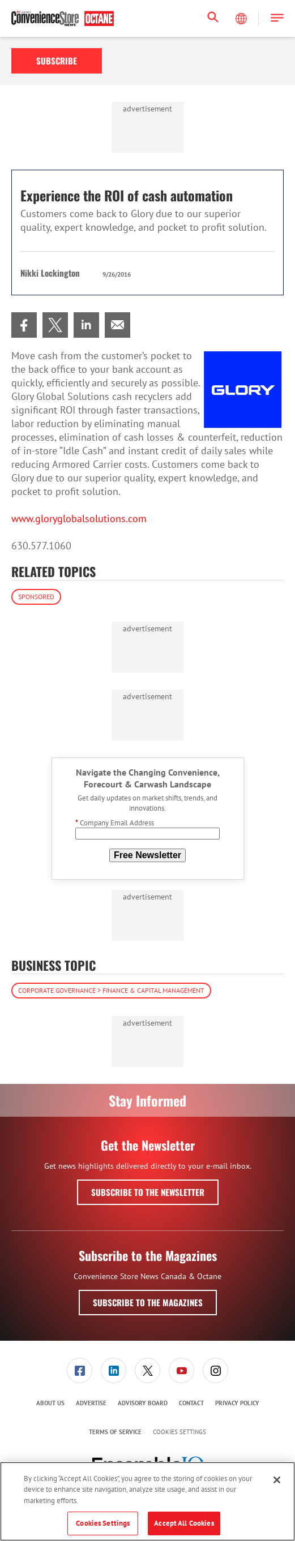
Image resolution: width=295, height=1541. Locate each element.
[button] (277, 18)
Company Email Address (114, 823)
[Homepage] (62, 18)
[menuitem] (24, 325)
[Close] (276, 1479)
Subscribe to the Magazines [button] (148, 1302)
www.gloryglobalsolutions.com (79, 518)
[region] (147, 1501)
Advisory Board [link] (143, 1403)
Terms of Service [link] (115, 1432)
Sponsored (36, 596)
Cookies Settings (179, 1432)
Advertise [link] (91, 1403)
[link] (24, 325)
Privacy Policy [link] (237, 1403)
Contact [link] (191, 1403)
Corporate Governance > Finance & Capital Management (111, 990)
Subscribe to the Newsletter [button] (147, 1192)
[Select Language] (242, 18)
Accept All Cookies (183, 1523)
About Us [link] (50, 1403)
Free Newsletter (147, 855)
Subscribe (56, 60)
